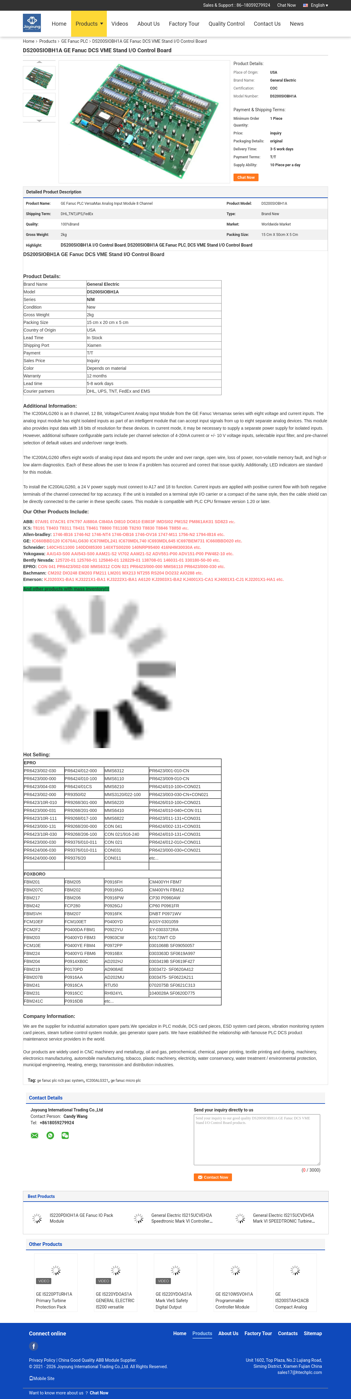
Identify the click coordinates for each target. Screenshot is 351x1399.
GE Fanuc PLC (74, 41)
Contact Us (267, 23)
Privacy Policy (42, 1360)
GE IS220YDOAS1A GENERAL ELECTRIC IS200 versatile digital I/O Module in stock (115, 1307)
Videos (119, 23)
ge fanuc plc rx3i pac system (60, 1080)
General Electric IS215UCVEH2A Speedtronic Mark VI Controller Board (181, 1221)
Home (59, 23)
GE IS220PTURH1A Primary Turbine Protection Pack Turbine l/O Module (54, 1304)
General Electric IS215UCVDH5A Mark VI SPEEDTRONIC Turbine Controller (283, 1221)
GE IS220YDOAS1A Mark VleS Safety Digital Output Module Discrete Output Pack (174, 1307)
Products (87, 23)
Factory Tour (184, 23)
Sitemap (313, 1333)
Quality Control (226, 23)
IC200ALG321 (97, 1080)
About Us (148, 23)
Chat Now (286, 5)
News (297, 23)
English (319, 5)
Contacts (288, 1333)
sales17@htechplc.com (299, 1372)
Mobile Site (42, 1378)
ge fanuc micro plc (126, 1080)
